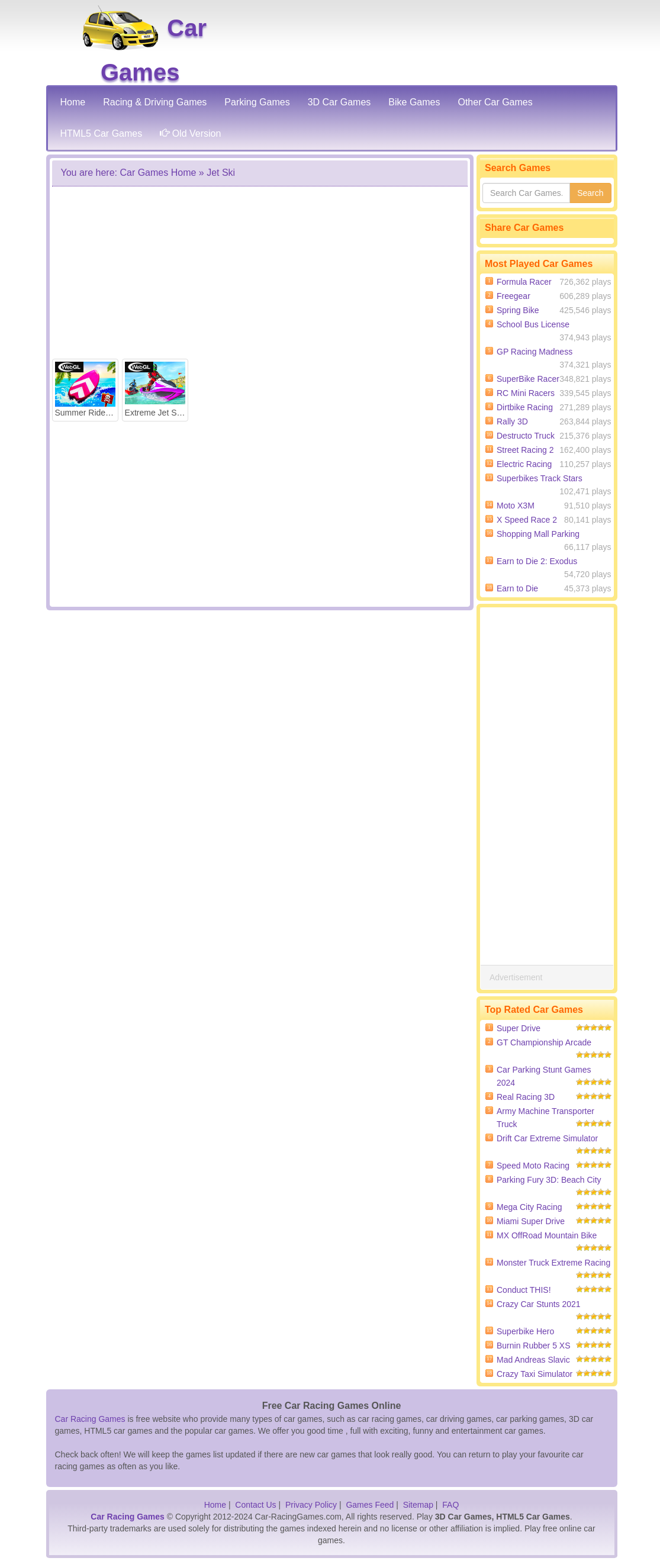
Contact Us (255, 1504)
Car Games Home (158, 173)
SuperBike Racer (528, 379)
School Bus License (533, 324)
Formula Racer (524, 282)
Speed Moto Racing (533, 1165)
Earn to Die (517, 588)
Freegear (513, 296)
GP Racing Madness (534, 351)
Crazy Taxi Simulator (534, 1374)
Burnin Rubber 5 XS (534, 1345)
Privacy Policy (311, 1504)
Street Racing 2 (525, 450)
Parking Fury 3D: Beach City (549, 1180)
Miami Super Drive (531, 1221)
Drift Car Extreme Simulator (547, 1138)
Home (215, 1504)
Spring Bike (518, 310)
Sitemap (418, 1504)
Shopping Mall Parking (538, 534)
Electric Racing (524, 464)
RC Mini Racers (526, 393)
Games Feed (370, 1504)
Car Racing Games (90, 1419)
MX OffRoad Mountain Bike (547, 1235)
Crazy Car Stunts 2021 (539, 1304)
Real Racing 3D (526, 1097)
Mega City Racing (529, 1207)
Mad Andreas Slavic (533, 1359)
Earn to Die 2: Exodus (537, 561)
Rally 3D (512, 421)
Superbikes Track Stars (539, 478)
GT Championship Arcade (544, 1042)
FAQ (450, 1504)
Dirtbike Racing (525, 407)
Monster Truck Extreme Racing (553, 1262)
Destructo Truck (526, 435)
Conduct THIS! (524, 1290)
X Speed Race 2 (527, 519)
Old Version (190, 133)
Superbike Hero (525, 1331)
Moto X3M (516, 505)
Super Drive (518, 1028)
